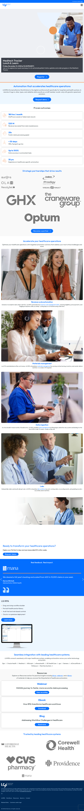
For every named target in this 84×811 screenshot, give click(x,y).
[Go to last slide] (1, 579)
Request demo (42, 99)
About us (22, 798)
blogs (54, 676)
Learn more (8, 620)
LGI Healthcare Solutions (25, 791)
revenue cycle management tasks (49, 304)
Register (42, 77)
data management (44, 427)
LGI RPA (3, 798)
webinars (60, 676)
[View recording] (42, 688)
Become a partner (42, 231)
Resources (16, 798)
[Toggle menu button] (82, 5)
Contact (28, 798)
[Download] (42, 704)
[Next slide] (83, 579)
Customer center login (77, 1)
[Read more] (42, 720)
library (70, 676)
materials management (44, 366)
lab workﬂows (42, 489)
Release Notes (5, 802)
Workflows (9, 798)
